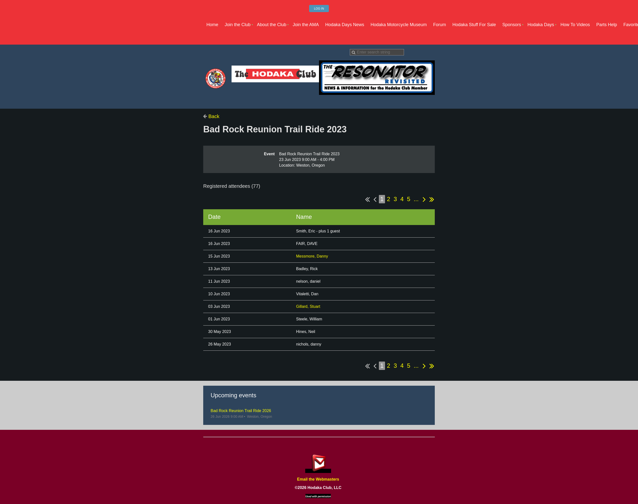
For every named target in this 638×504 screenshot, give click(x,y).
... (416, 199)
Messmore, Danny (312, 256)
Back (213, 116)
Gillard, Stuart (308, 306)
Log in (319, 8)
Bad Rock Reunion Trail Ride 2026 (241, 411)
